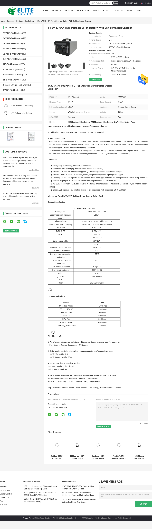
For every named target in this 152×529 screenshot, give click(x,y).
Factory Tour (83, 10)
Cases (138, 10)
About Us (68, 10)
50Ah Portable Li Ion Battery (63, 388)
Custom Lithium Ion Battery (15, 85)
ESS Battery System (12, 69)
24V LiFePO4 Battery (12, 38)
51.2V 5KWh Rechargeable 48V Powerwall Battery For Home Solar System (79, 500)
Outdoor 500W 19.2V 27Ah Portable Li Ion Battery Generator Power (57, 457)
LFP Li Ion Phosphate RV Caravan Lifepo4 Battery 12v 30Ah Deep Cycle (40, 487)
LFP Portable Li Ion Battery (21, 113)
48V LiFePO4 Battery (12, 49)
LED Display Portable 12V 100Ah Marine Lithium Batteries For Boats (139, 457)
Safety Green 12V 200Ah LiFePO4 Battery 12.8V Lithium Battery (40, 500)
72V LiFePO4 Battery (12, 54)
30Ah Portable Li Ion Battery (22, 106)
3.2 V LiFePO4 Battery (13, 59)
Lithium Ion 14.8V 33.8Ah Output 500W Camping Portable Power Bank (77, 457)
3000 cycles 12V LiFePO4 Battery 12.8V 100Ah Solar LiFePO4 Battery (40, 494)
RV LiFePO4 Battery (12, 90)
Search (115, 3)
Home (45, 10)
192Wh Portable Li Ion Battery (86, 388)
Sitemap (3, 504)
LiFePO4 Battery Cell (12, 80)
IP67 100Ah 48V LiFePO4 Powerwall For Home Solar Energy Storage (78, 487)
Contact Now (95, 79)
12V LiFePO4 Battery (12, 33)
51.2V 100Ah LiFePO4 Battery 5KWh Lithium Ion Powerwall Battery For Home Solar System (78, 494)
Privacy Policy (28, 518)
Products (56, 10)
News (129, 10)
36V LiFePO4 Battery (12, 43)
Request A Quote (131, 3)
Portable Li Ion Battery (25, 21)
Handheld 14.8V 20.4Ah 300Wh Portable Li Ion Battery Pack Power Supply (98, 457)
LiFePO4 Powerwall (12, 64)
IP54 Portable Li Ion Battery (110, 388)
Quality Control (101, 10)
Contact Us (118, 10)
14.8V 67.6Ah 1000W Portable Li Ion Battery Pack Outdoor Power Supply (118, 457)
